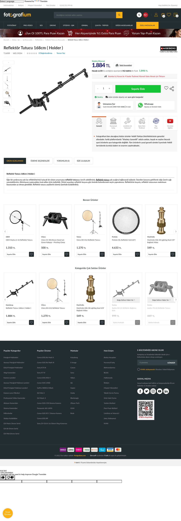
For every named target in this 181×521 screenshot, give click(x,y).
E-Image (73, 365)
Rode (72, 416)
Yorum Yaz (61, 53)
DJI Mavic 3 (41, 401)
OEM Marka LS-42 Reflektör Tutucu (18, 241)
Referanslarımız (109, 370)
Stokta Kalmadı (120, 323)
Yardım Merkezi (109, 406)
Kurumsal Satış (109, 365)
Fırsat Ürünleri (7, 513)
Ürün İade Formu (110, 401)
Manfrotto (151, 236)
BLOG (106, 375)
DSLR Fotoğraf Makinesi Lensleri (16, 391)
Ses (41, 25)
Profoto (115, 236)
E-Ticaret (82, 465)
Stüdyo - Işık (68, 25)
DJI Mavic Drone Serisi (12, 426)
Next (177, 232)
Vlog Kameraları (9, 375)
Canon (72, 370)
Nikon (72, 380)
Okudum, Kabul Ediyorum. (156, 371)
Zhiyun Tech (74, 406)
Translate (41, 1)
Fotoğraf (11, 25)
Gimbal (84, 25)
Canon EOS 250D (43, 386)
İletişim (21, 5)
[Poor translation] (10, 480)
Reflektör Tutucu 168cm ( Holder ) (17, 310)
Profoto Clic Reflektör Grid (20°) (126, 240)
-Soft (76, 465)
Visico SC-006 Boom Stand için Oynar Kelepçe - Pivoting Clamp (55, 241)
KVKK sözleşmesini (148, 371)
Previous (4, 232)
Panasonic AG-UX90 (44, 411)
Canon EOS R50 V (43, 380)
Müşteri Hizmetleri (35, 5)
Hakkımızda (108, 380)
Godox (114, 306)
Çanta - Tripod (101, 25)
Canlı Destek (107, 107)
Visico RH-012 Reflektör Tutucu (90, 240)
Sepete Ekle (138, 89)
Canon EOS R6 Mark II (45, 360)
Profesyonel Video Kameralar (14, 401)
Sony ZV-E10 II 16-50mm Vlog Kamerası (52, 426)
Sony (72, 375)
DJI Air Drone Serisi (11, 431)
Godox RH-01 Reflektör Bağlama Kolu (122, 310)
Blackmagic (74, 401)
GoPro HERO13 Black (45, 391)
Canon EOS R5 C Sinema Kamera (49, 416)
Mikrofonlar (8, 416)
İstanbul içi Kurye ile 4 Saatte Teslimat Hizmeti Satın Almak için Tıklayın (136, 76)
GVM (72, 411)
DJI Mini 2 (41, 396)
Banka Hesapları (110, 360)
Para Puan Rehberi (111, 411)
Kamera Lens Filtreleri (12, 396)
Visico (43, 236)
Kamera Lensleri (10, 380)
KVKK (106, 426)
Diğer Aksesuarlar (124, 25)
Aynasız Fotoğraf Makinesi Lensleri (16, 386)
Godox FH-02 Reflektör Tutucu (160, 309)
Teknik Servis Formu (111, 396)
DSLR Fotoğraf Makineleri (13, 370)
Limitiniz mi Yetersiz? (111, 416)
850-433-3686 (119, 107)
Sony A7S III (41, 370)
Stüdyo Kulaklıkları (10, 421)
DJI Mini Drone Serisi (11, 436)
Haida (72, 396)
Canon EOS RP (42, 421)
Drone (53, 25)
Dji (71, 386)
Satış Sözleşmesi (110, 421)
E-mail (128, 107)
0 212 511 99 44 (66, 5)
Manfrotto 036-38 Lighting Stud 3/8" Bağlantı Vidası (161, 241)
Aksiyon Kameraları (11, 406)
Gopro (72, 391)
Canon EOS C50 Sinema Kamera (49, 406)
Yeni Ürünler (50, 5)
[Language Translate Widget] (12, 1)
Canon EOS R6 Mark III (45, 365)
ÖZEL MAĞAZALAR (147, 25)
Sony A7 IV (41, 375)
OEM (8, 236)
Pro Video (28, 25)
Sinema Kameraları (11, 411)
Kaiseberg (10, 306)
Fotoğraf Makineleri (11, 360)
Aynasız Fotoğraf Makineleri (14, 365)
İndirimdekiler (9, 5)
